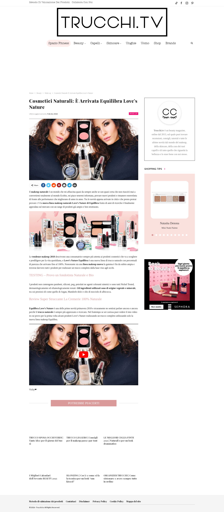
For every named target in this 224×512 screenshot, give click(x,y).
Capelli (94, 43)
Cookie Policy (117, 501)
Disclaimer (84, 501)
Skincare (112, 43)
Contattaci (71, 501)
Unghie (131, 43)
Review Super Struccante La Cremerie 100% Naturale (65, 299)
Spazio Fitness (56, 43)
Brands (172, 43)
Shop (158, 43)
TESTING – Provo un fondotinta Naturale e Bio (61, 275)
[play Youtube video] (83, 354)
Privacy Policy (100, 501)
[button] (152, 235)
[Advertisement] (112, 68)
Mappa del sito (133, 501)
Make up (133, 113)
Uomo (146, 43)
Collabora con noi (82, 2)
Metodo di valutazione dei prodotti (49, 2)
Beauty (77, 43)
